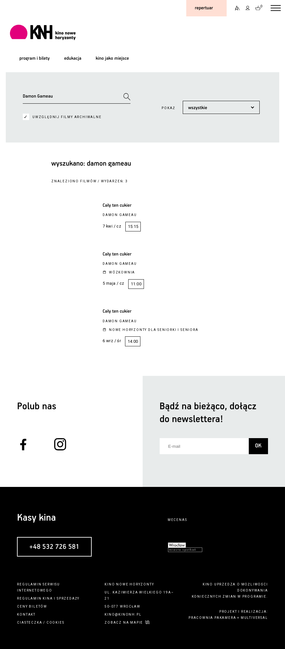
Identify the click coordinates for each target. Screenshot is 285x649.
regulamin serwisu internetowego (38, 587)
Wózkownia (122, 272)
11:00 (136, 283)
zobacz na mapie (124, 622)
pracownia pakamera (212, 617)
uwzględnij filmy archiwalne (67, 117)
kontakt (26, 614)
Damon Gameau (120, 215)
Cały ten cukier (117, 205)
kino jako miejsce (112, 58)
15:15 (133, 226)
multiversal (254, 617)
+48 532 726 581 (54, 547)
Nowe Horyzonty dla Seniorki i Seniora (153, 330)
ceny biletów (32, 606)
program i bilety (34, 58)
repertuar (204, 8)
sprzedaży (68, 598)
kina (48, 598)
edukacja (72, 58)
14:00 (133, 341)
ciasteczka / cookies (40, 622)
